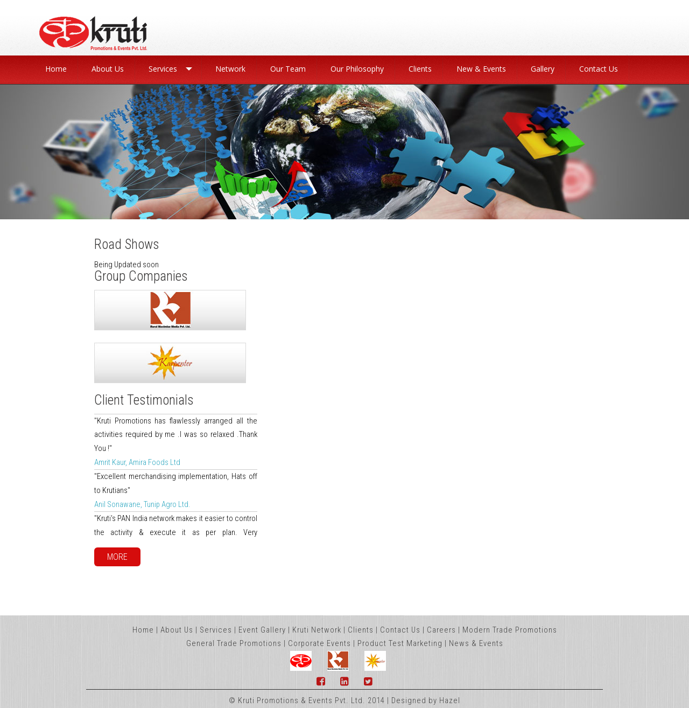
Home (143, 630)
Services (216, 630)
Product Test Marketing (399, 643)
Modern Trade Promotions (509, 630)
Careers (441, 630)
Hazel (449, 700)
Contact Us (400, 630)
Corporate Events (319, 643)
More (117, 557)
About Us (176, 630)
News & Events (476, 643)
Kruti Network (316, 630)
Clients (361, 630)
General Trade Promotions (234, 643)
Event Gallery (262, 630)
